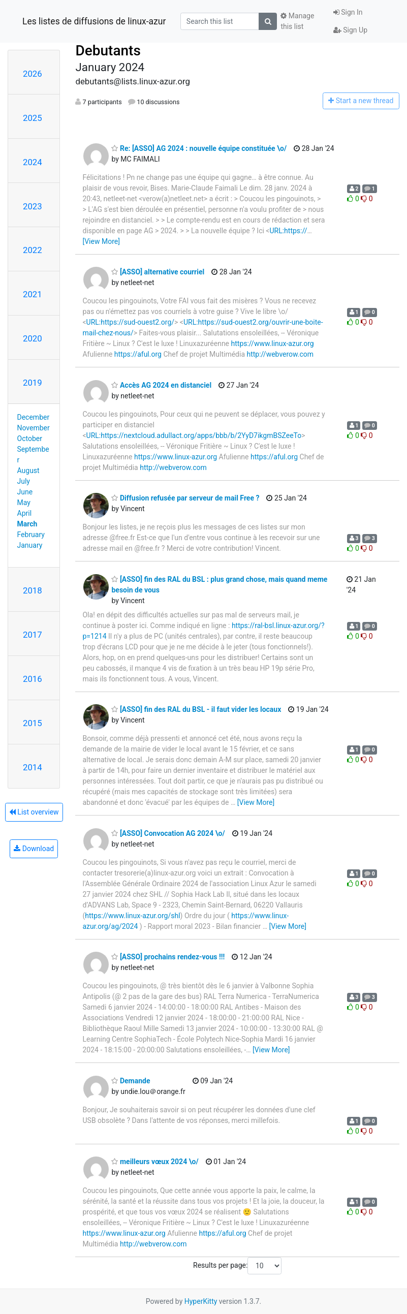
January (30, 545)
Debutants (107, 50)
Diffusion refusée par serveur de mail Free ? (185, 498)
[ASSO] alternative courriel (157, 272)
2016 (32, 679)
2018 (32, 590)
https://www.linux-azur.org (272, 343)
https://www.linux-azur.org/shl (132, 916)
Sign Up (350, 30)
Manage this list (297, 21)
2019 (32, 383)
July (23, 481)
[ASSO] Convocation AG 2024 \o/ (168, 833)
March (27, 524)
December (33, 417)
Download (34, 848)
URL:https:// (288, 231)
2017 (32, 635)
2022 (32, 250)
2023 (32, 206)
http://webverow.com (280, 354)
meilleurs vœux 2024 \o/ (154, 1161)
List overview (34, 812)
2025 (32, 118)
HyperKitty (200, 1301)
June (25, 492)
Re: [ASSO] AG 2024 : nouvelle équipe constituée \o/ (199, 148)
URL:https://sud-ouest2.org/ (130, 322)
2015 (32, 723)
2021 (32, 294)
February (31, 534)
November (33, 428)
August (28, 470)
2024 (32, 162)
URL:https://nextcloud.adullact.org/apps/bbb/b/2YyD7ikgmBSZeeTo (194, 435)
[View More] (100, 241)
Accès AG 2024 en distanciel (161, 385)
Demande (130, 1081)
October (29, 438)
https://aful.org (138, 354)
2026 (32, 74)
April (24, 513)
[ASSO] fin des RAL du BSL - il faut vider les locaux (196, 709)
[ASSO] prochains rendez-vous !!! (168, 957)
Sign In (348, 12)
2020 (32, 338)
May (23, 502)
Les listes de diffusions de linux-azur (94, 21)
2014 (32, 767)
